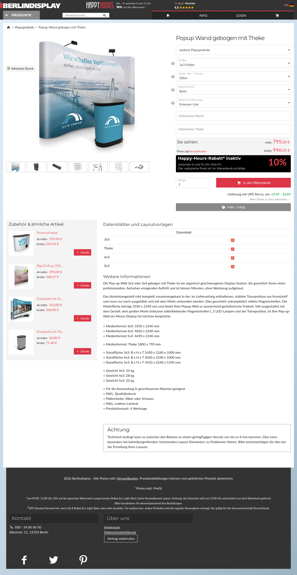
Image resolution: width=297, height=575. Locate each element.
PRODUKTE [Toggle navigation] (17, 15)
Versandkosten (197, 151)
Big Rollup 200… (50, 266)
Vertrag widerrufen (120, 538)
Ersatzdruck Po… (50, 332)
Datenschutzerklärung (120, 532)
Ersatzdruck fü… (50, 299)
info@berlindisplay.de (27, 537)
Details (82, 252)
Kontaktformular (23, 542)
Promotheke (47, 233)
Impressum (112, 527)
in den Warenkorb (254, 183)
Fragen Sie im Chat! (275, 566)
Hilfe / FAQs (233, 207)
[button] (268, 199)
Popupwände (24, 27)
